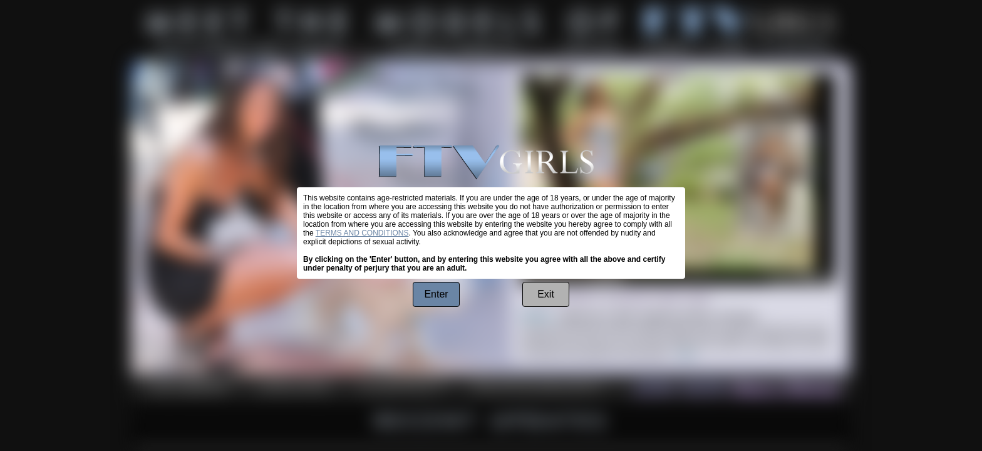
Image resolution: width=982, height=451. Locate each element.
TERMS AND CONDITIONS (362, 233)
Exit (545, 294)
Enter (436, 294)
